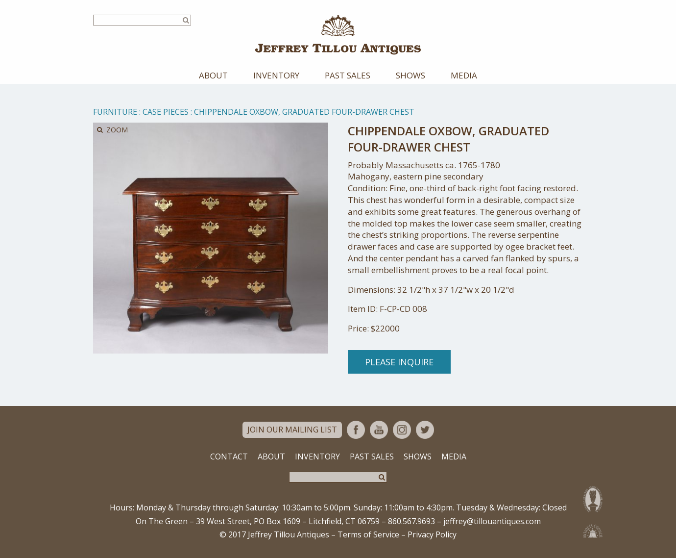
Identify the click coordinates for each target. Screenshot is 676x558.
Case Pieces (166, 112)
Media (464, 75)
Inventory (276, 75)
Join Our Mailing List (292, 430)
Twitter (425, 430)
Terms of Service (368, 535)
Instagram (402, 430)
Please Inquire (399, 362)
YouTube (379, 430)
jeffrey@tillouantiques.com (492, 521)
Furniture (115, 112)
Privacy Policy (432, 535)
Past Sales (347, 75)
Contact (229, 457)
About (213, 75)
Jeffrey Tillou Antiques (338, 35)
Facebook (356, 430)
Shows (410, 75)
